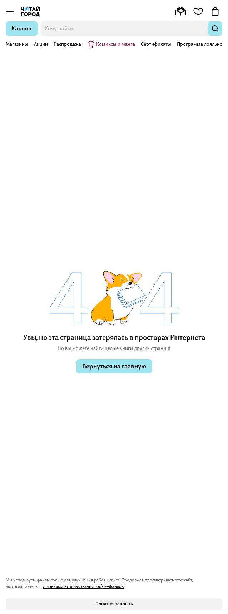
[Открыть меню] (10, 11)
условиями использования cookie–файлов (83, 586)
